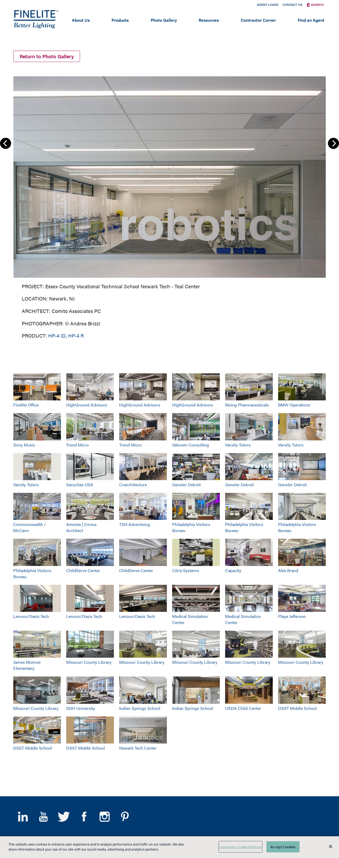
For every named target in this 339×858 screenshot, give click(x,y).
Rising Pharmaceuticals (247, 405)
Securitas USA (79, 484)
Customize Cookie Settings (240, 846)
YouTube (43, 817)
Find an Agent (311, 20)
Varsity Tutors (238, 445)
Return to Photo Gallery (47, 56)
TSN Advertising (134, 524)
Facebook (84, 817)
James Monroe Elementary (27, 665)
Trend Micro (77, 445)
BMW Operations (294, 405)
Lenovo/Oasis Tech (31, 616)
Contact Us (292, 4)
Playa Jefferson (292, 616)
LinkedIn (23, 817)
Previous (5, 143)
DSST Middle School (297, 708)
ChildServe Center (83, 570)
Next (333, 143)
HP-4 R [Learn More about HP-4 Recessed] (76, 335)
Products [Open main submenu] (120, 20)
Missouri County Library (88, 662)
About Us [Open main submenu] (81, 20)
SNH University (80, 708)
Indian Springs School (139, 708)
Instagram (104, 817)
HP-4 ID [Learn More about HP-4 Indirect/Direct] (57, 335)
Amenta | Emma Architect (81, 527)
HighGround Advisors (86, 405)
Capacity (233, 570)
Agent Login (267, 4)
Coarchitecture (133, 484)
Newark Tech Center (138, 748)
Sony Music (24, 445)
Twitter (63, 817)
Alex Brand (288, 570)
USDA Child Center (243, 708)
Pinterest (125, 817)
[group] (169, 206)
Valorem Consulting (190, 445)
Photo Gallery (164, 20)
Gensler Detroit (186, 484)
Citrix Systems (185, 570)
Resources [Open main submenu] (209, 20)
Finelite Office (26, 405)
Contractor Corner (258, 20)
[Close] (330, 846)
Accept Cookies (283, 846)
